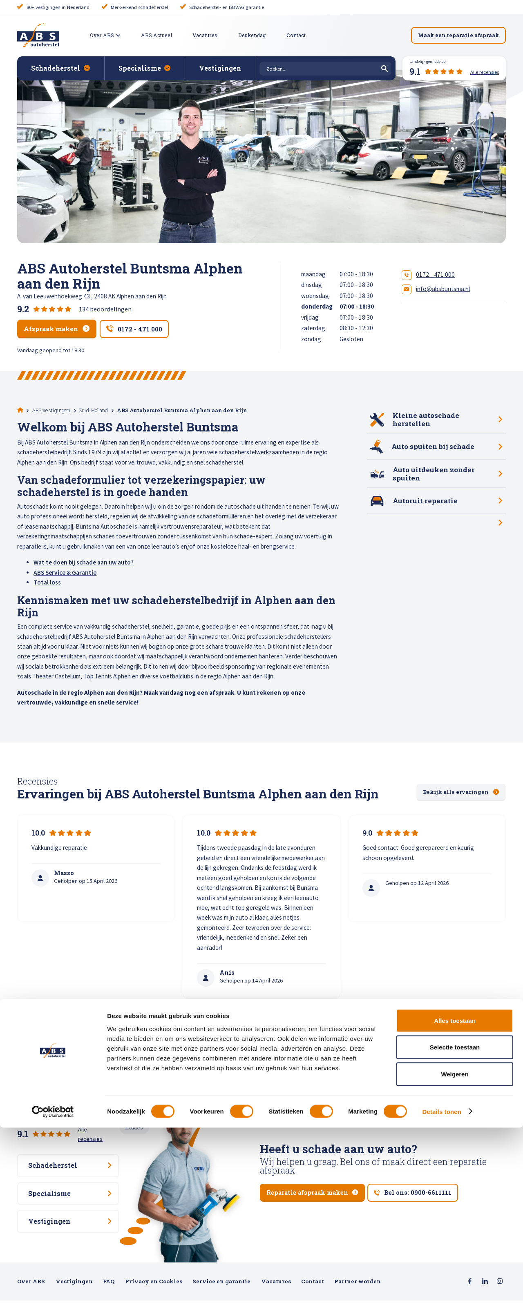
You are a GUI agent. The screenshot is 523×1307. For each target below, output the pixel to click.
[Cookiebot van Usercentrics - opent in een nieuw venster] (53, 1291)
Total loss (47, 581)
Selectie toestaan (455, 1226)
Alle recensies (95, 1122)
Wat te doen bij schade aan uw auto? (84, 561)
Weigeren (454, 1253)
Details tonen (441, 1290)
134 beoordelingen (105, 309)
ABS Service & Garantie (65, 572)
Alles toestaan (455, 1199)
